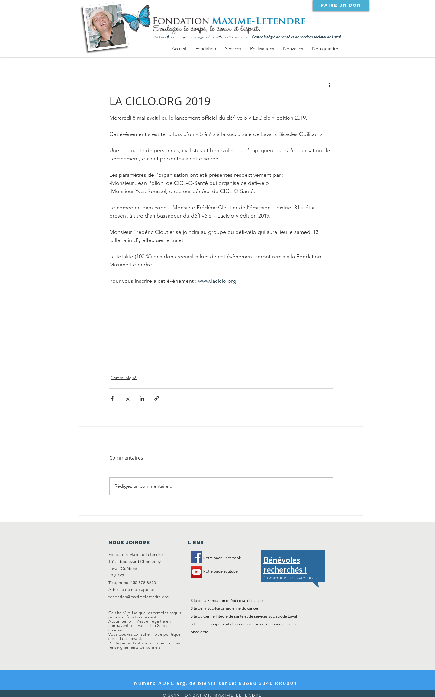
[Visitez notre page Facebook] (196, 557)
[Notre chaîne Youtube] (196, 572)
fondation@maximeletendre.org (138, 597)
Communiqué (124, 377)
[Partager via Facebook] (112, 398)
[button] (206, 48)
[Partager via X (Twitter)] (127, 398)
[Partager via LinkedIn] (142, 398)
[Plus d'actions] (329, 85)
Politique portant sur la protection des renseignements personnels (144, 645)
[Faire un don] (341, 5)
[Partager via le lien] (157, 398)
